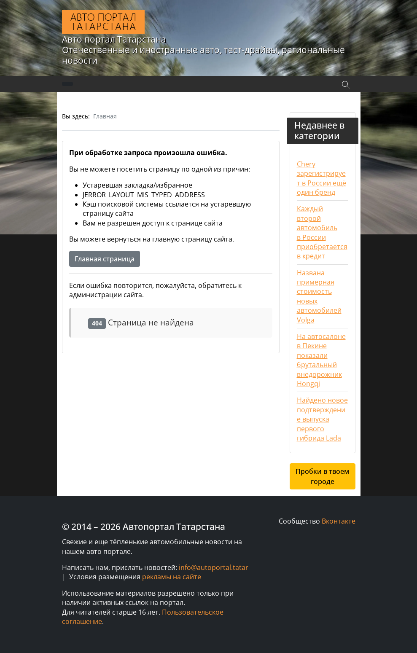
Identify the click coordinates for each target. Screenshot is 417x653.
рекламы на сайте (171, 576)
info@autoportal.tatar (213, 567)
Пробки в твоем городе (322, 476)
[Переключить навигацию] (67, 84)
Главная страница (105, 258)
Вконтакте (338, 521)
